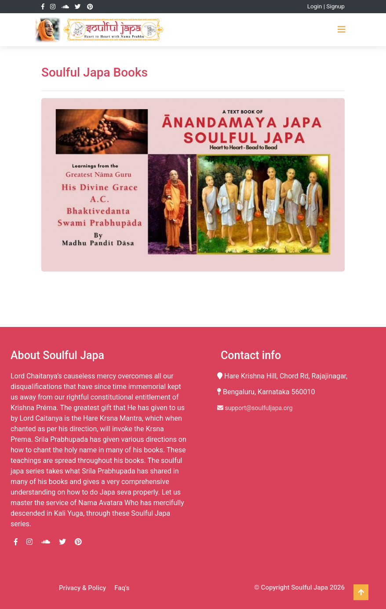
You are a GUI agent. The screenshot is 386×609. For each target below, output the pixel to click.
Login (314, 6)
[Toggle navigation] (341, 29)
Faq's (121, 588)
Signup (335, 6)
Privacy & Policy (82, 588)
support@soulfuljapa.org (254, 407)
